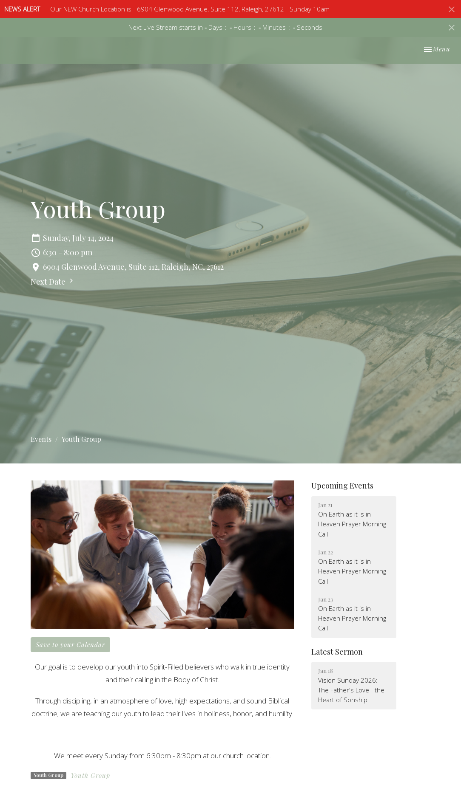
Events (41, 439)
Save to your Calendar (70, 644)
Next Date (53, 282)
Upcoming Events (342, 485)
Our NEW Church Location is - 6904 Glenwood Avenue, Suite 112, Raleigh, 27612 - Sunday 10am (190, 9)
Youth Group (90, 775)
